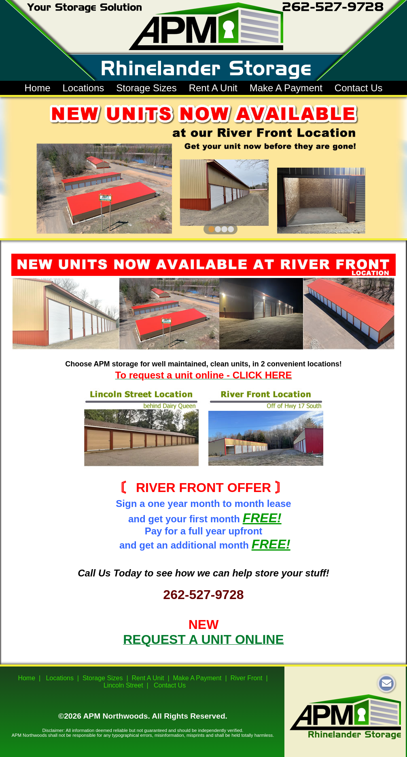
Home (37, 87)
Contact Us (359, 87)
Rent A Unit (213, 87)
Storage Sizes (146, 87)
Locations (83, 87)
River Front (246, 678)
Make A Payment (286, 87)
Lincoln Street (123, 685)
